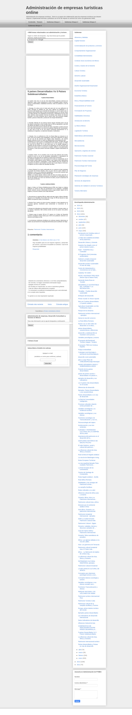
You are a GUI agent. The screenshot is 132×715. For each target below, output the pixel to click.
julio (80, 225)
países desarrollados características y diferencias (88, 329)
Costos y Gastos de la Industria (85, 66)
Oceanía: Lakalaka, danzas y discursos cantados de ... (87, 527)
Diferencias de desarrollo (86, 387)
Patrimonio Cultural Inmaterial (87, 566)
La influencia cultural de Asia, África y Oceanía (87, 557)
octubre (81, 219)
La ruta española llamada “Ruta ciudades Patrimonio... (88, 464)
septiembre (82, 222)
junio (80, 228)
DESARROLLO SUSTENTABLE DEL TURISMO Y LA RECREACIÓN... (88, 286)
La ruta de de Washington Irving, (88, 457)
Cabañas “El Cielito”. (85, 273)
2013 (78, 662)
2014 (78, 214)
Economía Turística (81, 91)
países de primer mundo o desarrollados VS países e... (88, 374)
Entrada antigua (62, 304)
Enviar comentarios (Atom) (52, 311)
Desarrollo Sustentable (82, 81)
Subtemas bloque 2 (71, 22)
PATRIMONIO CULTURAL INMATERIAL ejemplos (86, 562)
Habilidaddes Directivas (82, 116)
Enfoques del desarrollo (86, 296)
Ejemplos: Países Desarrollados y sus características (88, 391)
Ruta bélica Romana (84, 480)
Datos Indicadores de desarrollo (88, 620)
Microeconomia (79, 146)
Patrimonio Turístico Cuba (86, 601)
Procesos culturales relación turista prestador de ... (87, 405)
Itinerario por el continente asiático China (86, 506)
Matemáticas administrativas (84, 136)
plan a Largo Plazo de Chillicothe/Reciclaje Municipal (88, 360)
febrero (81, 655)
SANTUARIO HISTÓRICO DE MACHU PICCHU (88, 441)
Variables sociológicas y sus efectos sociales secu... (87, 583)
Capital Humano (80, 41)
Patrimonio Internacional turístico (88, 641)
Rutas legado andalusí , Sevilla (88, 477)
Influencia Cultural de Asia (86, 623)
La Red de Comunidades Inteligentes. (86, 400)
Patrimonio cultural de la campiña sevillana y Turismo (88, 604)
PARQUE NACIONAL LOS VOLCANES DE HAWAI (86, 592)
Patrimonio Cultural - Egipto (87, 523)
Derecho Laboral (80, 76)
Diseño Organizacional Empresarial (86, 86)
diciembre (82, 216)
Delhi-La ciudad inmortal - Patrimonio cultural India (86, 519)
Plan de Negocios (80, 171)
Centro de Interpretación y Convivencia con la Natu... (87, 269)
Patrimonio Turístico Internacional (44, 229)
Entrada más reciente (35, 304)
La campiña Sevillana (85, 487)
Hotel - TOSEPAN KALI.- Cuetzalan (86, 250)
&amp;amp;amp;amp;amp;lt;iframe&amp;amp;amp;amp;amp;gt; (51, 47)
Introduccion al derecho (82, 121)
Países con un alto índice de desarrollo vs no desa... (87, 324)
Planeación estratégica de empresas (86, 176)
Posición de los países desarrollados (85, 370)
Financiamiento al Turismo (83, 106)
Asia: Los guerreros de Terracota (88, 544)
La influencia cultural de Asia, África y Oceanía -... (87, 451)
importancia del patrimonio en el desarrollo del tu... (88, 437)
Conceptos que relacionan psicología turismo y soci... (87, 574)
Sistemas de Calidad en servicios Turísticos (89, 186)
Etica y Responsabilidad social (84, 101)
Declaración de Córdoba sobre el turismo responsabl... (89, 234)
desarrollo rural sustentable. (87, 357)
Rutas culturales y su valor (86, 490)
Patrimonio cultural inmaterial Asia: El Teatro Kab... (87, 548)
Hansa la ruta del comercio (87, 318)
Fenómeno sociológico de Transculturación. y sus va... (88, 418)
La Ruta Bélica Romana (86, 321)
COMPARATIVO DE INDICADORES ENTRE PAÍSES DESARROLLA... (87, 627)
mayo (80, 231)
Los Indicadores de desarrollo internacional (87, 616)
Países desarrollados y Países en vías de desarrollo (88, 645)
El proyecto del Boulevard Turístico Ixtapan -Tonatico (87, 341)
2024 (78, 205)
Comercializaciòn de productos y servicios (88, 46)
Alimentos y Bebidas (81, 37)
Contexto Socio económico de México (87, 61)
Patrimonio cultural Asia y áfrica (88, 502)
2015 (78, 211)
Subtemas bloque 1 (53, 22)
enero (81, 658)
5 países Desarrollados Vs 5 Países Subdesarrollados (87, 633)
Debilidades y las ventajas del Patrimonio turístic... (87, 483)
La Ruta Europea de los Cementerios (86, 468)
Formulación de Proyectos (83, 111)
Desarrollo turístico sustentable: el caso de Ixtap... (88, 264)
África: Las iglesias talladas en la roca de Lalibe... (88, 541)
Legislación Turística (81, 131)
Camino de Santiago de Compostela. (85, 473)
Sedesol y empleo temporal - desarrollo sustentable (87, 260)
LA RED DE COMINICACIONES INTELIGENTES (88, 238)
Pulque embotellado (84, 349)
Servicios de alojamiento (82, 181)
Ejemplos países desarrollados (88, 613)
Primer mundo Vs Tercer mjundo (88, 299)
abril (80, 649)
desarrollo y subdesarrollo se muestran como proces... (87, 334)
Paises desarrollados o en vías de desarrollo (88, 395)
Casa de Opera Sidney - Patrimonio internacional (86, 531)
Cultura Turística (80, 71)
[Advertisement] (6, 669)
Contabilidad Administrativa (83, 56)
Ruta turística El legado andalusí (88, 455)
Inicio (50, 304)
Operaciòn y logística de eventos (85, 151)
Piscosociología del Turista (83, 166)
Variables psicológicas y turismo (88, 337)
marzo (81, 652)
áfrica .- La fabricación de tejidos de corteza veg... (88, 553)
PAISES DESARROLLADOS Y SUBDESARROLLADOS (88, 365)
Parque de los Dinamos (85, 310)
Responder (36, 249)
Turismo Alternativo (81, 191)
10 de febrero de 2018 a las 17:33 (49, 240)
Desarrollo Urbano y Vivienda (87, 242)
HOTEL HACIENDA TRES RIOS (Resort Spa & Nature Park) (88, 276)
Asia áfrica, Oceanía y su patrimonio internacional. (87, 510)
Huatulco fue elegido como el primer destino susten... (87, 246)
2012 (78, 664)
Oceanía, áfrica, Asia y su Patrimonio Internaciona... (87, 498)
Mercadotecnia (79, 141)
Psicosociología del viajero (86, 422)
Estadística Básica (80, 96)
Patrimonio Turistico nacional (84, 156)
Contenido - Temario (35, 22)
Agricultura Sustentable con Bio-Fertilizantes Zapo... (88, 307)
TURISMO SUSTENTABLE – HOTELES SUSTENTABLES (88, 353)
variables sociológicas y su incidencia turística (87, 409)
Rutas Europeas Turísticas (86, 460)
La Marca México (80, 126)
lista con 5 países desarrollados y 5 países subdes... (88, 302)
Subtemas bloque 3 (89, 22)
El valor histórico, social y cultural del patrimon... (86, 446)
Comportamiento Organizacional (85, 51)
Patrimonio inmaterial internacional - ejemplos (86, 515)
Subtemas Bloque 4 (35, 25)
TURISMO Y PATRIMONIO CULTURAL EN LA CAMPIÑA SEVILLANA (88, 431)
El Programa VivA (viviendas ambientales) (87, 255)
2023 (78, 208)
